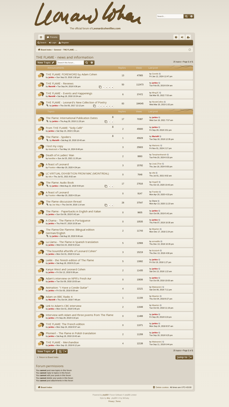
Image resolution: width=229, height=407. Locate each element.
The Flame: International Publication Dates (72, 118)
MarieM (51, 86)
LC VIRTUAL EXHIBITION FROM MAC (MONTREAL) (77, 173)
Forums (53, 37)
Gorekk (155, 74)
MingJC (155, 93)
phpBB (105, 395)
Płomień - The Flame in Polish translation (71, 333)
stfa (50, 177)
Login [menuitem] (183, 38)
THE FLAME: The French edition (65, 324)
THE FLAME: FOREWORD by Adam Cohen (71, 74)
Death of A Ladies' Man (60, 155)
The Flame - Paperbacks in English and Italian (73, 211)
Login (54, 43)
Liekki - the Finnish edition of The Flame (70, 260)
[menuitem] (176, 37)
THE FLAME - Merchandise (62, 342)
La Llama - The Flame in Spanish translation (72, 242)
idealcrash (52, 149)
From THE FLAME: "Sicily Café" (64, 128)
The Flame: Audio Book (60, 182)
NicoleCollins (158, 102)
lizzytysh (156, 250)
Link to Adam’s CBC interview (63, 306)
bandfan (52, 158)
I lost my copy (54, 146)
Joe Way (56, 205)
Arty (108, 398)
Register (65, 43)
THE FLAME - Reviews (60, 83)
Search (43, 43)
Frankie (51, 167)
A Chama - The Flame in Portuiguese (68, 220)
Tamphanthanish (159, 154)
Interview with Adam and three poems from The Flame (79, 315)
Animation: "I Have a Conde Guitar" (67, 287)
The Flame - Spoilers (58, 137)
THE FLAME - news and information (64, 57)
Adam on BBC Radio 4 (59, 296)
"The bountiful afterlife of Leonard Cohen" (71, 251)
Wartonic (156, 145)
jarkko (51, 77)
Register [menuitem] (189, 38)
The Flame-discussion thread (63, 201)
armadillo (156, 241)
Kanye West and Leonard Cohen (65, 269)
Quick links (42, 38)
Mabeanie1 (157, 287)
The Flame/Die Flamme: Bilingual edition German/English (70, 231)
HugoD (155, 182)
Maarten (155, 229)
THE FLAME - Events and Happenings (69, 93)
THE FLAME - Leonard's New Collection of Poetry (76, 102)
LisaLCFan (157, 164)
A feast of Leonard (57, 164)
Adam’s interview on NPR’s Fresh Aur (68, 278)
